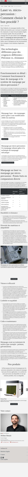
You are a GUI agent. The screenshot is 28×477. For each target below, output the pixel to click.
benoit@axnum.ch (14, 442)
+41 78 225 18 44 (5, 442)
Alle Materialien (14, 279)
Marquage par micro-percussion (8, 162)
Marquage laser (5, 139)
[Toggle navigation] (25, 3)
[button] (0, 260)
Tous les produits (14, 404)
